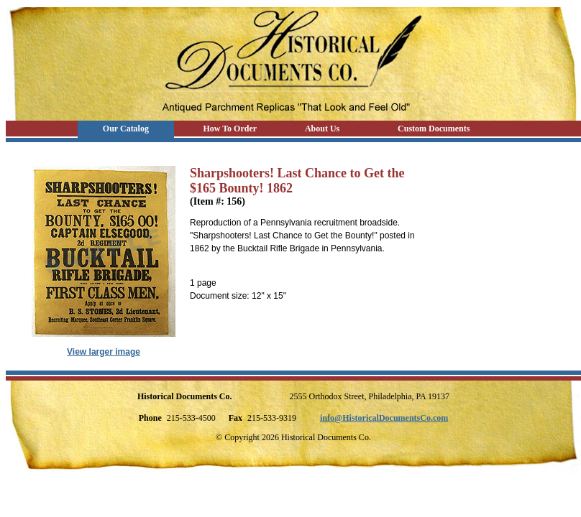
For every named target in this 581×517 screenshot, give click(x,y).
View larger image (103, 352)
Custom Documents (434, 129)
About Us (322, 129)
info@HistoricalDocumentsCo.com (384, 418)
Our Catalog (126, 129)
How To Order (230, 129)
